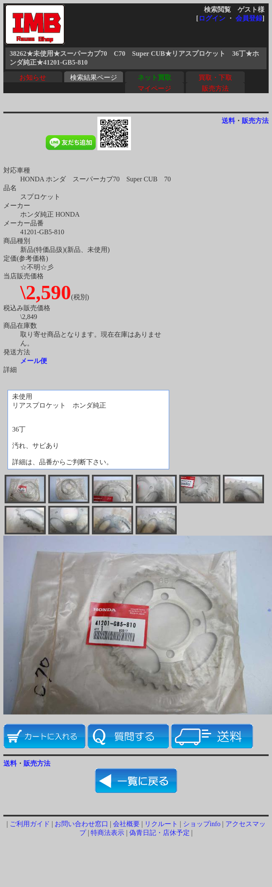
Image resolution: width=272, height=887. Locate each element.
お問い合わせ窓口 (81, 823)
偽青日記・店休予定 (159, 832)
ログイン (212, 18)
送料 (228, 120)
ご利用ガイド (30, 823)
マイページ (154, 88)
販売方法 (215, 88)
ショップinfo (202, 823)
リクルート (161, 823)
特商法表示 (107, 832)
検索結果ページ (93, 77)
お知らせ (32, 77)
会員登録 (248, 18)
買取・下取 (215, 77)
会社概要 (126, 823)
